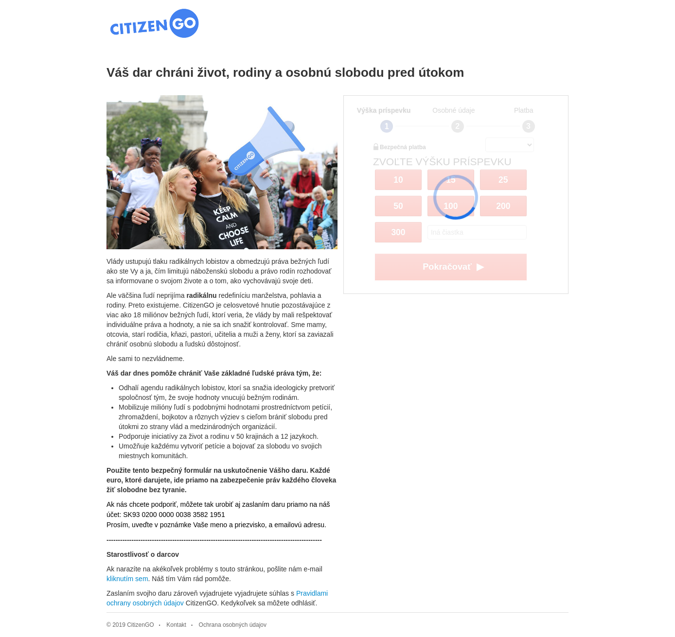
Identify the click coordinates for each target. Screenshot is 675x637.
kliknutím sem (127, 579)
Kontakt (176, 624)
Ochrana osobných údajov (232, 624)
